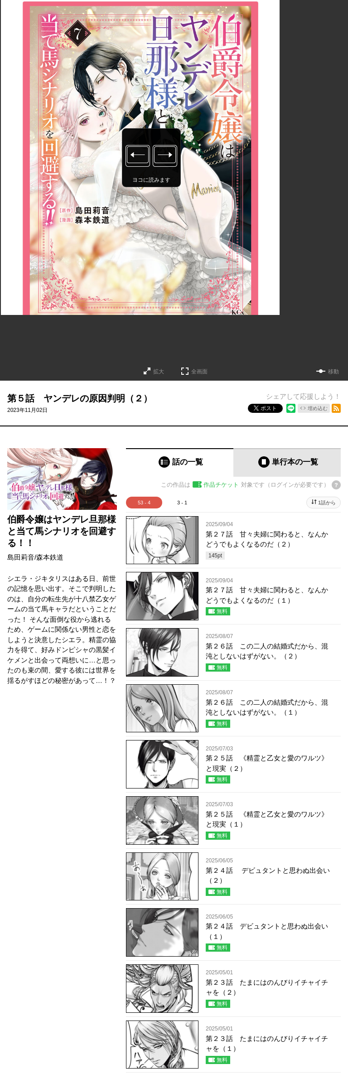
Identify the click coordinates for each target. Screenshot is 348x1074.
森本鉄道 (49, 557)
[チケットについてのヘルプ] (336, 484)
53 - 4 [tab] (144, 502)
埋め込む (318, 408)
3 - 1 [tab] (182, 502)
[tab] (179, 462)
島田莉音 (20, 557)
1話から (327, 502)
